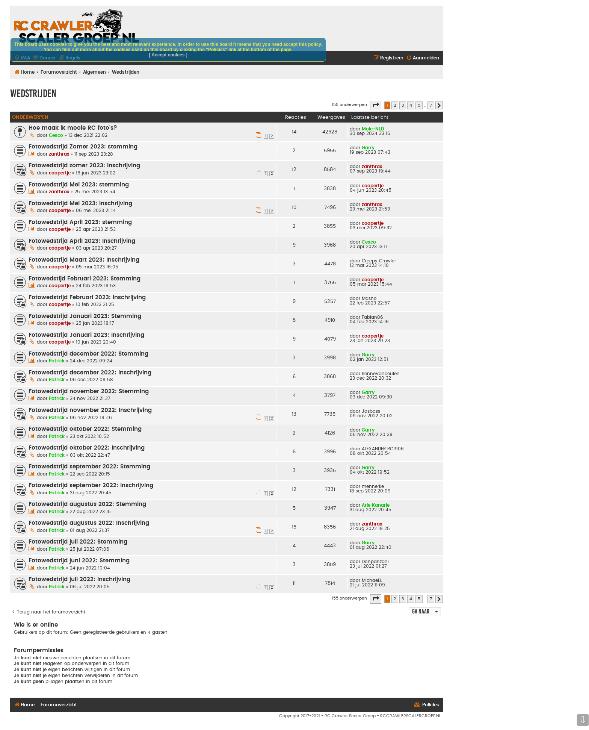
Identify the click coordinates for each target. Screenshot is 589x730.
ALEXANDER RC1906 (383, 449)
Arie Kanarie (376, 505)
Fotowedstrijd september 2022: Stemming (89, 467)
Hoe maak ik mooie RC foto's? (73, 128)
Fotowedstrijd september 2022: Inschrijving (91, 485)
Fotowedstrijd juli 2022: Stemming (78, 542)
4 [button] (410, 105)
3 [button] (403, 105)
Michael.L (372, 580)
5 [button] (419, 105)
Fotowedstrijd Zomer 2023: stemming (83, 147)
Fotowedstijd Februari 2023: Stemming (84, 279)
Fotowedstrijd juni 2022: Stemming (79, 560)
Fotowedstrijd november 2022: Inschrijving (90, 410)
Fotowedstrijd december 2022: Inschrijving (90, 373)
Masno (369, 298)
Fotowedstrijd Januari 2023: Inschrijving (86, 335)
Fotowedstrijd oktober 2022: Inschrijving (87, 448)
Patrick (57, 361)
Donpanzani (375, 561)
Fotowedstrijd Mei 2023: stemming (79, 185)
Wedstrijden (33, 93)
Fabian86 (372, 317)
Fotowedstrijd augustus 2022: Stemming (87, 504)
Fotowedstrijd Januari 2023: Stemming (85, 316)
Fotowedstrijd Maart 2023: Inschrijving (84, 260)
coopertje (60, 173)
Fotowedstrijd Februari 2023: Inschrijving (87, 297)
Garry (368, 147)
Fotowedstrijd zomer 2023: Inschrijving (84, 165)
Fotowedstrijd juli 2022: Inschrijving (79, 579)
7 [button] (431, 105)
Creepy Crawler (379, 261)
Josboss (371, 411)
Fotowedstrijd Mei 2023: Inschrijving (80, 203)
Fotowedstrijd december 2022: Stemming (88, 354)
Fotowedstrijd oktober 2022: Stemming (85, 429)
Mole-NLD (373, 129)
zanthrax (59, 154)
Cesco (56, 135)
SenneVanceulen (381, 373)
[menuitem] (422, 58)
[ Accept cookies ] (168, 55)
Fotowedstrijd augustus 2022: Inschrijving (89, 523)
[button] (375, 105)
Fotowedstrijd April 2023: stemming (80, 222)
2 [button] (395, 105)
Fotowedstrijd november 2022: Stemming (89, 391)
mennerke (373, 486)
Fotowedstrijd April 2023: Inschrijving (82, 241)
